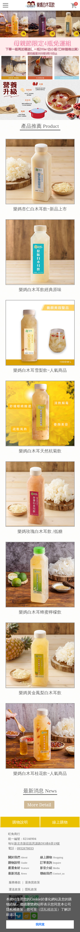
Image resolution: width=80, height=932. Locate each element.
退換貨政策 (32, 882)
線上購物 (60, 822)
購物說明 (20, 822)
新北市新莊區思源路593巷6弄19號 (37, 843)
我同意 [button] (40, 924)
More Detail (39, 805)
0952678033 (25, 848)
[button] (21, 914)
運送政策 (15, 889)
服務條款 (15, 882)
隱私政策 (31, 889)
